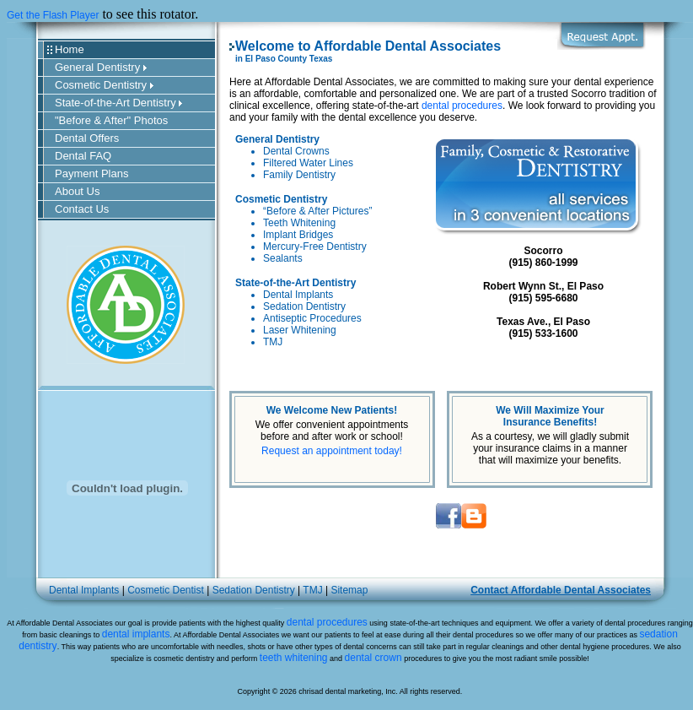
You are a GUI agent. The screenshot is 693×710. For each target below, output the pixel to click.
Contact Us (82, 209)
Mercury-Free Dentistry (315, 246)
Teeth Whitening (299, 223)
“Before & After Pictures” (317, 211)
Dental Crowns (296, 151)
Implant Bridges (298, 235)
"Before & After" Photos (111, 120)
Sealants (283, 258)
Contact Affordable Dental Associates (560, 590)
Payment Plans (91, 173)
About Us (77, 191)
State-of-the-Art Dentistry (118, 102)
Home (69, 49)
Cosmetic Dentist (165, 590)
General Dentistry (101, 67)
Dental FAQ (83, 155)
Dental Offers (87, 138)
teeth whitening (294, 658)
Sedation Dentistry (304, 306)
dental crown (373, 658)
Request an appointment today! (331, 451)
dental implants (136, 634)
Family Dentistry (299, 175)
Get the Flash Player (53, 15)
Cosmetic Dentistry (104, 85)
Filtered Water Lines (308, 163)
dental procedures (462, 105)
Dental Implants (298, 295)
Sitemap (349, 590)
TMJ (272, 342)
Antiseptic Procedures (312, 318)
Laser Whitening (299, 330)
